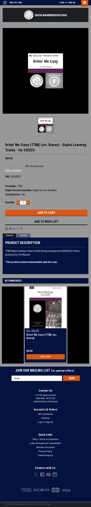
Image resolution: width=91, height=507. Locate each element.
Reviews (23, 235)
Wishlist (46, 418)
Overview (9, 235)
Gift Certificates (45, 414)
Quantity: (10, 202)
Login (61, 2)
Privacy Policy (45, 451)
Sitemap (46, 504)
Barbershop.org (45, 455)
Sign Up (71, 2)
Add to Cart (46, 357)
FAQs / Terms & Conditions (45, 439)
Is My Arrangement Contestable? (45, 443)
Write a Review (13, 170)
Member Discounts (45, 447)
